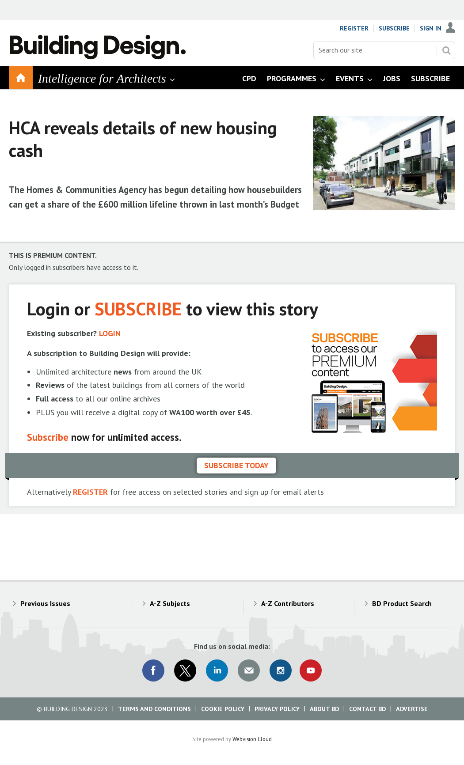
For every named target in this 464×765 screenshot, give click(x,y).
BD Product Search (402, 603)
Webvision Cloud (252, 738)
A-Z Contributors (287, 603)
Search (446, 50)
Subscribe (394, 28)
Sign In (430, 28)
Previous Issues (45, 603)
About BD (324, 709)
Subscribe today (236, 465)
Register (354, 28)
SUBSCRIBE (138, 308)
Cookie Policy (222, 709)
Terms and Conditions (154, 709)
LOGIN (110, 333)
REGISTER (90, 492)
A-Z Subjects (170, 603)
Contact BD (367, 709)
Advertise (412, 709)
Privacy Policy (277, 709)
